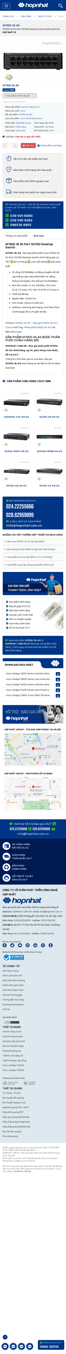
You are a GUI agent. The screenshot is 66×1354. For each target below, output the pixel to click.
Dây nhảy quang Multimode (16, 1126)
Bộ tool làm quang (12, 1131)
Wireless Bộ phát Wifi (14, 1041)
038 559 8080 (21, 215)
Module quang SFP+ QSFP (16, 1107)
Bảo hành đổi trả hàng (14, 980)
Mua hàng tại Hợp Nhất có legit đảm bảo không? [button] (30, 549)
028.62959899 (20, 515)
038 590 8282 (21, 220)
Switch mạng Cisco (12, 1031)
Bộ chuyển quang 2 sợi (14, 1102)
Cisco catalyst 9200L (13, 1065)
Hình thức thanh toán (13, 990)
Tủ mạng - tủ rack (12, 1093)
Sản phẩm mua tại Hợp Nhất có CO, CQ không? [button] (29, 557)
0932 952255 (48, 920)
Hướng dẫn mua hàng (49, 145)
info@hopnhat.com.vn (24, 525)
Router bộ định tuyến (13, 1046)
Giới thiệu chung (10, 971)
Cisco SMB (12, 327)
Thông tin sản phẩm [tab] (16, 236)
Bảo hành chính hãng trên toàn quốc (32, 170)
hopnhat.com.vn (22, 911)
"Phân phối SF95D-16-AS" (38, 327)
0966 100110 (47, 933)
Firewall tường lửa (12, 1051)
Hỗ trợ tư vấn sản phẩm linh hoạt (30, 159)
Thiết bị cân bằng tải (13, 1055)
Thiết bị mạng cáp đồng (14, 1060)
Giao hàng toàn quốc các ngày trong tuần (35, 192)
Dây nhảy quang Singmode (16, 1121)
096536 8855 (20, 224)
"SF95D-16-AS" (22, 323)
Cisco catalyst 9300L (13, 1070)
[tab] (33, 541)
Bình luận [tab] (39, 236)
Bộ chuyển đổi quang (13, 1098)
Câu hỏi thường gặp (12, 995)
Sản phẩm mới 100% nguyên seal (31, 181)
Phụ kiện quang (10, 1136)
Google (18, 332)
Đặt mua (28, 145)
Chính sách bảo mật (12, 975)
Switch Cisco (45, 16)
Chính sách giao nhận (13, 985)
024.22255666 (20, 506)
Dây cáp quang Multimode (16, 1117)
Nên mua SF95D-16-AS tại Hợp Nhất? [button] (25, 541)
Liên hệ (6, 1009)
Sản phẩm (26, 16)
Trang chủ (8, 16)
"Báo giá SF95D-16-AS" (45, 323)
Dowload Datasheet (13, 1004)
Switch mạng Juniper (13, 1036)
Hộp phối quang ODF (13, 1112)
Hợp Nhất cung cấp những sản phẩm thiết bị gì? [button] (29, 564)
